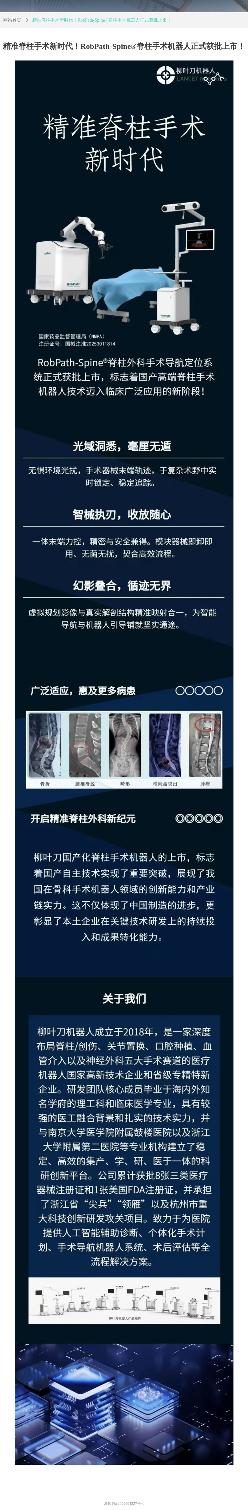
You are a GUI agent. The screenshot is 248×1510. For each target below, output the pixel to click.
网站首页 (12, 20)
